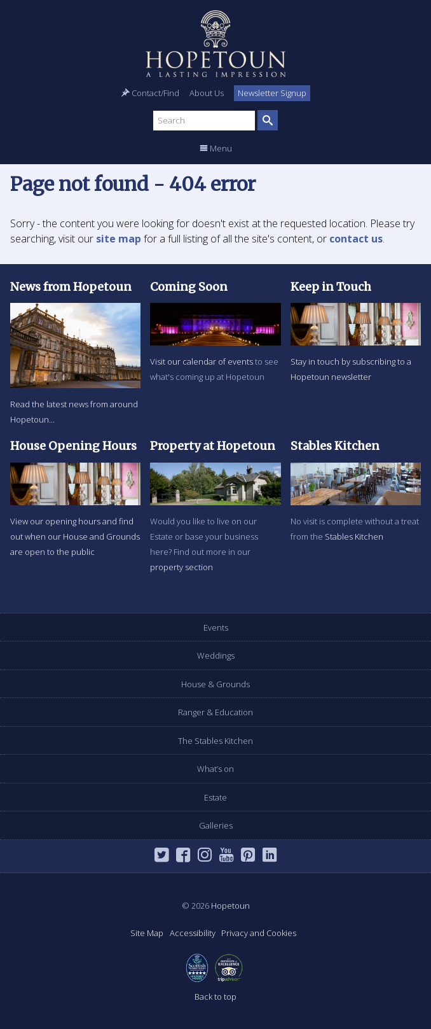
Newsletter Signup (272, 93)
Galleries (216, 825)
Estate (215, 797)
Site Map (146, 933)
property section (181, 567)
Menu (216, 148)
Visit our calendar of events (201, 361)
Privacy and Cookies (258, 933)
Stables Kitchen (354, 536)
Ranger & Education (215, 712)
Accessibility (193, 933)
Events (215, 627)
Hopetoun (215, 43)
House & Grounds (215, 684)
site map (118, 239)
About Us (206, 93)
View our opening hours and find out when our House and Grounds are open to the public (75, 536)
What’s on (215, 768)
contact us (356, 239)
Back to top (215, 996)
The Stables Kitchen (215, 740)
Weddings (216, 655)
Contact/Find (150, 93)
